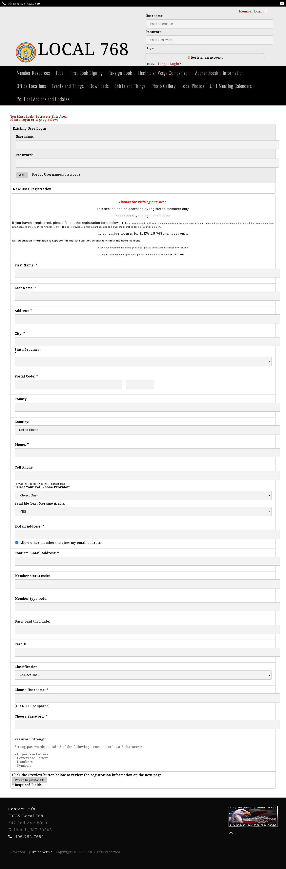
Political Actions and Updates (43, 98)
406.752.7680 (30, 3)
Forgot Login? (169, 64)
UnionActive (42, 852)
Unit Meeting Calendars (231, 85)
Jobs (60, 72)
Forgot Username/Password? (56, 174)
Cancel (151, 64)
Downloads (99, 85)
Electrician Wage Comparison (164, 72)
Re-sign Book (120, 72)
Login (150, 48)
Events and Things (68, 85)
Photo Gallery (163, 85)
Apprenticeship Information (219, 72)
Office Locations (31, 85)
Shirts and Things (130, 85)
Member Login (253, 11)
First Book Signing (86, 72)
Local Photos (192, 85)
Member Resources (33, 72)
